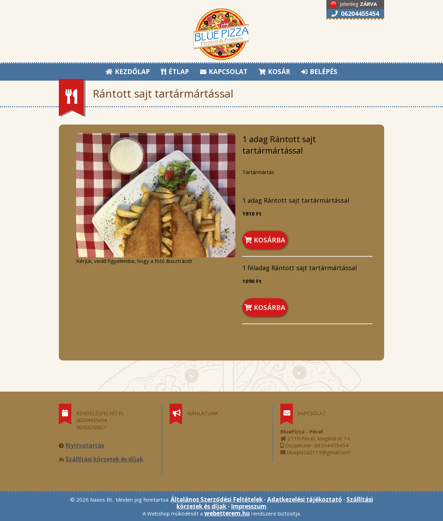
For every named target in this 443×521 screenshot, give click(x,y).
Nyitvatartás (84, 445)
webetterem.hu (227, 513)
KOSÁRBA (264, 240)
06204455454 (355, 13)
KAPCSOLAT (223, 71)
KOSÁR (274, 71)
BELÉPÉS (319, 71)
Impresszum (248, 506)
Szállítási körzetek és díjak (104, 459)
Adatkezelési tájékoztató (304, 499)
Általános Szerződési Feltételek (217, 499)
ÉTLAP (175, 71)
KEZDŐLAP (128, 71)
